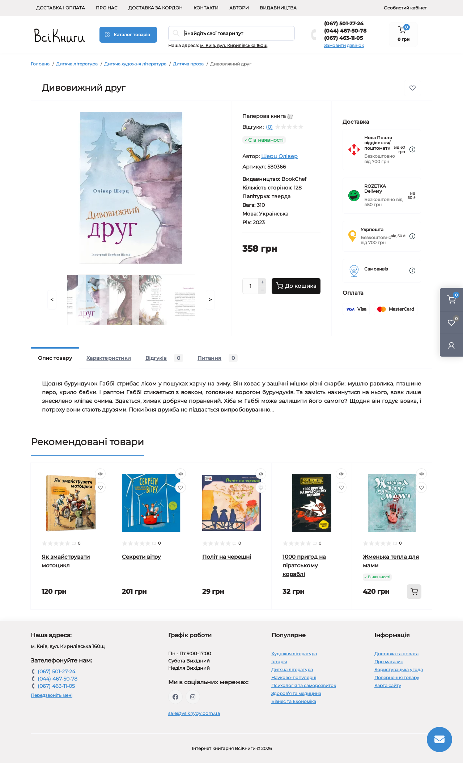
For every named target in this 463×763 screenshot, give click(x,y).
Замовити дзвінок (344, 45)
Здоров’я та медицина (296, 693)
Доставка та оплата (396, 653)
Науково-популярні (293, 677)
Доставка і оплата (60, 7)
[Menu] (128, 35)
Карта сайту (387, 685)
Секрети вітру (141, 556)
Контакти (206, 7)
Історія (279, 661)
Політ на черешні (226, 556)
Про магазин (388, 661)
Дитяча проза (188, 64)
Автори (239, 7)
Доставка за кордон (155, 7)
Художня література (294, 653)
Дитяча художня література (135, 64)
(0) (269, 126)
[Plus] (262, 282)
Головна (40, 64)
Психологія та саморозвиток (303, 685)
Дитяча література (77, 64)
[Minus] (262, 290)
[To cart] (414, 591)
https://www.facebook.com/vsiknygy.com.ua (175, 697)
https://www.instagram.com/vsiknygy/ (192, 697)
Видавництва (278, 7)
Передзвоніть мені (51, 695)
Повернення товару (396, 677)
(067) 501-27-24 (344, 23)
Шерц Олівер (279, 156)
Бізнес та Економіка (293, 701)
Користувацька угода (398, 669)
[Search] (176, 33)
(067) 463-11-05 (343, 38)
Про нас (107, 7)
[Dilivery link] (412, 149)
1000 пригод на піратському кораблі (304, 565)
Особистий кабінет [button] (405, 7)
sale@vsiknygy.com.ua (194, 713)
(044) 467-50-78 (345, 30)
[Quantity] (250, 286)
